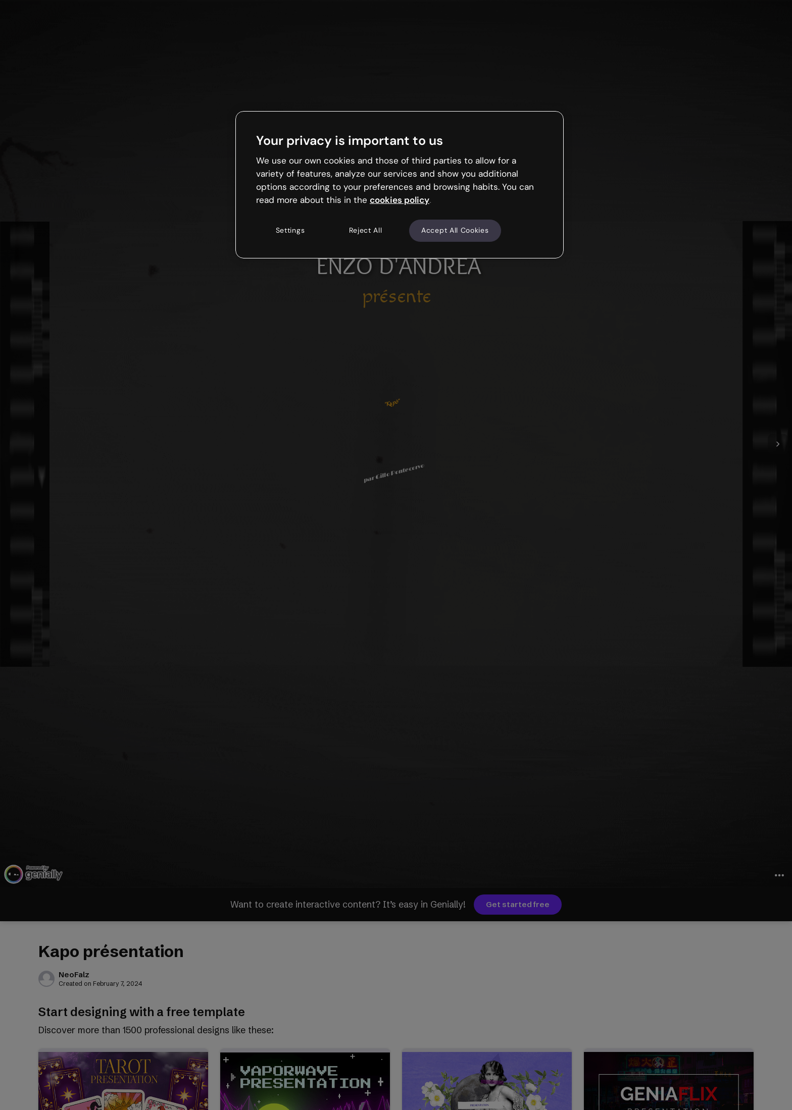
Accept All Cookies (455, 230)
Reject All (365, 230)
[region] (399, 184)
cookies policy (399, 199)
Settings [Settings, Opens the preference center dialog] (290, 230)
